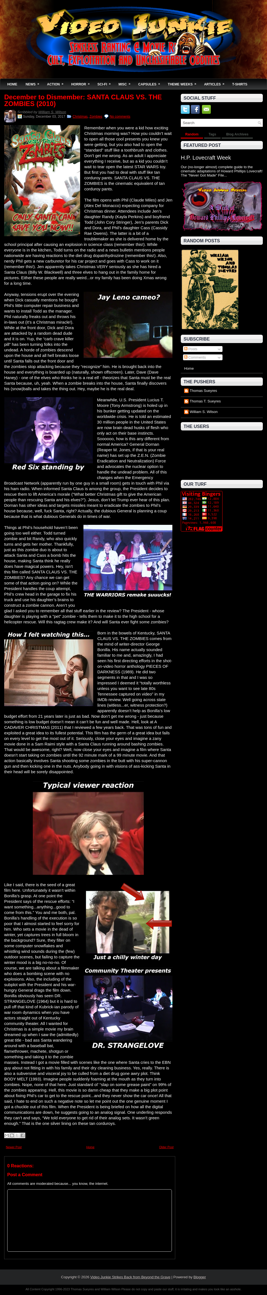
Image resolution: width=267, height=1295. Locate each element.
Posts (190, 349)
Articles (216, 82)
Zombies (96, 117)
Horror (82, 82)
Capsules (151, 82)
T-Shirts (240, 84)
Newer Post (14, 1147)
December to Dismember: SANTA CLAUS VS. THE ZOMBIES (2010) (83, 100)
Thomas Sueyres (203, 391)
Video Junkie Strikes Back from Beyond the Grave (130, 1277)
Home (12, 84)
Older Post (166, 1147)
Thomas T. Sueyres (205, 401)
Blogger (200, 1277)
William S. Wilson (52, 112)
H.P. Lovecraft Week (206, 158)
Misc (126, 82)
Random (192, 134)
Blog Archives (237, 134)
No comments (120, 117)
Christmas (80, 117)
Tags (212, 134)
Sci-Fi (105, 82)
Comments (195, 357)
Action (57, 82)
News (34, 82)
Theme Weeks (184, 82)
